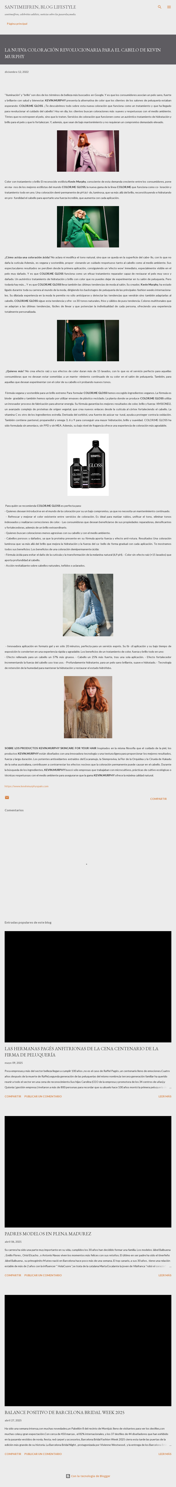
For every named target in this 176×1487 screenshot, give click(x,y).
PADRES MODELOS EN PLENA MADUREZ (48, 1234)
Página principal (17, 23)
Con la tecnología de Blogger (88, 1476)
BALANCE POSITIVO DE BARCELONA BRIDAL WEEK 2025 (65, 1412)
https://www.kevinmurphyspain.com (26, 786)
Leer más (165, 1096)
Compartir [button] (158, 798)
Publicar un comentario (43, 1096)
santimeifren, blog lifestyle (40, 7)
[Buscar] (159, 7)
